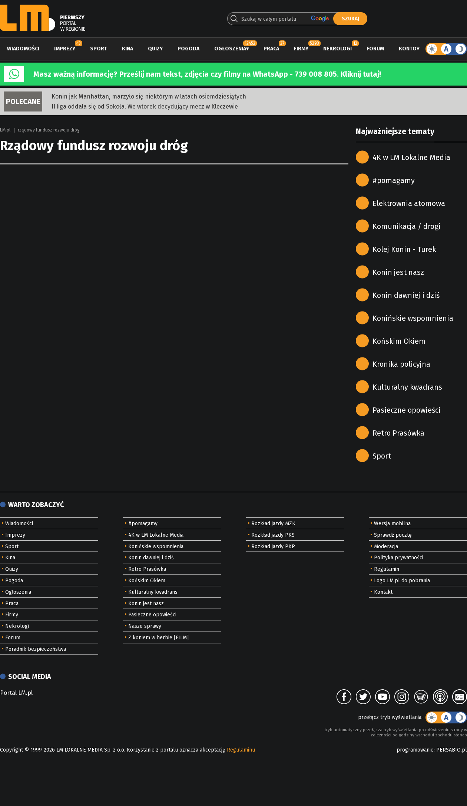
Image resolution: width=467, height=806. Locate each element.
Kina (127, 49)
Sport (98, 49)
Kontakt (383, 592)
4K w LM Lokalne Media (411, 157)
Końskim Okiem (398, 341)
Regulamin (386, 569)
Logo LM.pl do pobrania (402, 580)
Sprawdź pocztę (393, 535)
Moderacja (386, 546)
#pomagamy (393, 180)
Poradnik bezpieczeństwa (35, 649)
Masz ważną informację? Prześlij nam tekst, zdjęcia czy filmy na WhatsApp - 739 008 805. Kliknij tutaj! (207, 74)
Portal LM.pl (16, 692)
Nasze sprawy (144, 626)
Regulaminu (241, 750)
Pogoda (188, 49)
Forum (375, 49)
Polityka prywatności (398, 557)
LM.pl (5, 130)
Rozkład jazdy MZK (273, 523)
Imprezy (64, 49)
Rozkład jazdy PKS (273, 535)
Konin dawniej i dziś (406, 295)
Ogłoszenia (230, 49)
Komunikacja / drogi (406, 226)
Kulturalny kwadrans (407, 387)
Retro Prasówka (398, 433)
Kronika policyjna (401, 364)
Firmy (301, 49)
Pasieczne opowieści (406, 410)
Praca (271, 49)
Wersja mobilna (392, 523)
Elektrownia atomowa (408, 203)
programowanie (415, 750)
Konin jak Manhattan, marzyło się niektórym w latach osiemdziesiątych (149, 96)
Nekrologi (337, 49)
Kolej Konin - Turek (404, 249)
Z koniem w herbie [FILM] (158, 638)
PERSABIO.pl (451, 750)
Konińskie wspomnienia (412, 318)
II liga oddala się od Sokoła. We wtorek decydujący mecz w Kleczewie (145, 106)
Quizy (155, 49)
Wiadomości (23, 49)
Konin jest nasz (398, 272)
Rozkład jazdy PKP (273, 546)
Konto (408, 49)
